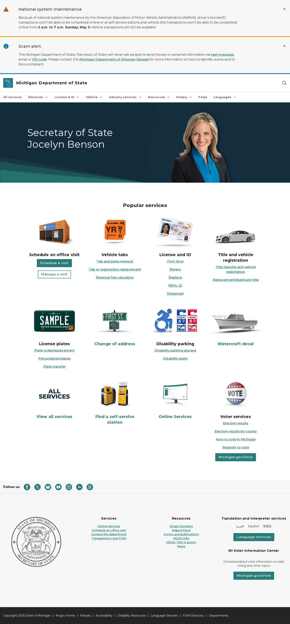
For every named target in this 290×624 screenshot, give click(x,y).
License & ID (67, 97)
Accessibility (104, 615)
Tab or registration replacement (115, 269)
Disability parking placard (175, 350)
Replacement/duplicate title (236, 280)
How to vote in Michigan (236, 439)
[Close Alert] (284, 9)
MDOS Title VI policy (181, 542)
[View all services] (54, 399)
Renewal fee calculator (115, 277)
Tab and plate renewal (114, 261)
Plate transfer (54, 367)
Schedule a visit (54, 263)
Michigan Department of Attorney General (114, 59)
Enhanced (175, 294)
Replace (175, 277)
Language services (254, 537)
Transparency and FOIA (108, 538)
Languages (224, 97)
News (181, 546)
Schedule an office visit (109, 530)
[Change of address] (115, 326)
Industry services (125, 97)
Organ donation (181, 526)
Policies (85, 615)
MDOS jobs (181, 538)
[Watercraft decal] (236, 326)
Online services (108, 526)
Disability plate (175, 358)
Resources (159, 97)
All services (12, 97)
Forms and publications (181, 534)
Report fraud (181, 530)
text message (222, 55)
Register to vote (235, 447)
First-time (175, 261)
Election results (235, 423)
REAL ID (175, 285)
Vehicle (94, 97)
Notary (184, 97)
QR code (39, 59)
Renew (175, 269)
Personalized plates (54, 358)
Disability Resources (132, 615)
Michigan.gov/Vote (236, 457)
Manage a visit (54, 274)
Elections (38, 97)
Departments (218, 615)
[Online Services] (175, 399)
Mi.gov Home (65, 615)
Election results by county (235, 431)
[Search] (284, 82)
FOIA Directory (193, 615)
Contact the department (108, 534)
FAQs (203, 97)
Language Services (164, 615)
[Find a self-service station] (115, 402)
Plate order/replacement (54, 350)
